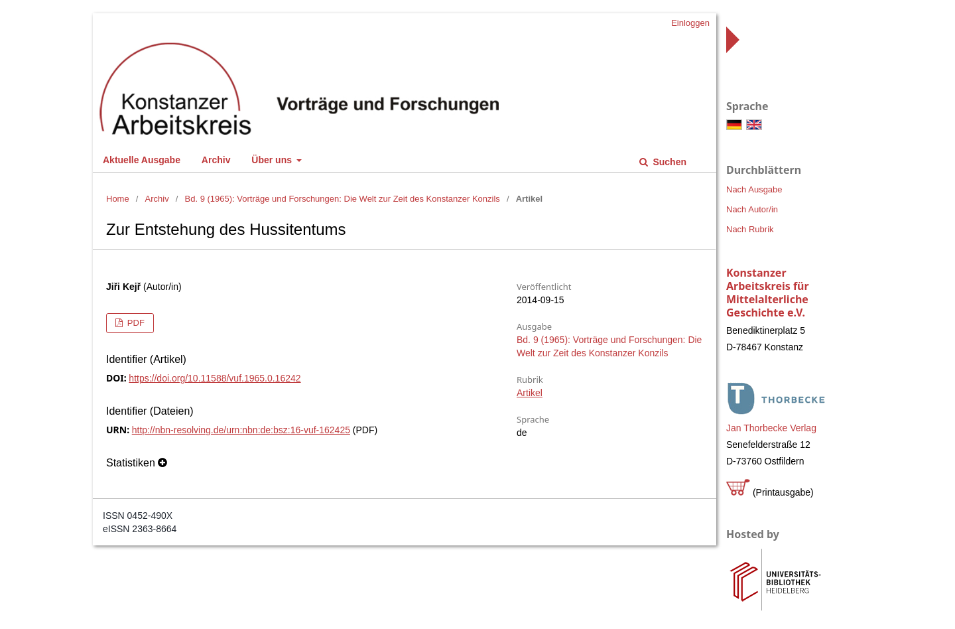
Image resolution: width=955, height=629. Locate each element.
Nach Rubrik (750, 229)
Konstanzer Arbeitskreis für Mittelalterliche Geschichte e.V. (767, 292)
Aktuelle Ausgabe (141, 160)
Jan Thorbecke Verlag (771, 428)
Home (117, 199)
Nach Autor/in (752, 209)
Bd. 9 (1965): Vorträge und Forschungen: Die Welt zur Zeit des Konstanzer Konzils (342, 199)
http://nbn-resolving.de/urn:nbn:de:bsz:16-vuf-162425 (241, 430)
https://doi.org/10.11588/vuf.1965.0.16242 (214, 378)
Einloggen (690, 23)
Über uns (272, 160)
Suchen (668, 162)
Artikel (529, 392)
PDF (135, 323)
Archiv (216, 160)
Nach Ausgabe (754, 189)
